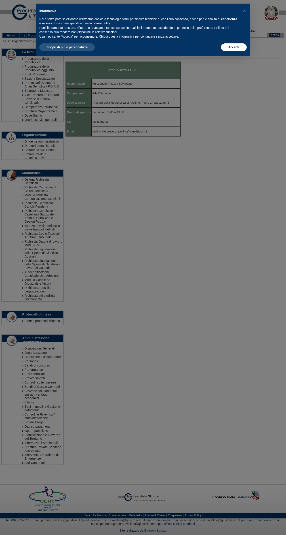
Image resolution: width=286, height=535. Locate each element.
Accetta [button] (234, 47)
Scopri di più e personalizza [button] (67, 47)
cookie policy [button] (101, 23)
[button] (244, 10)
